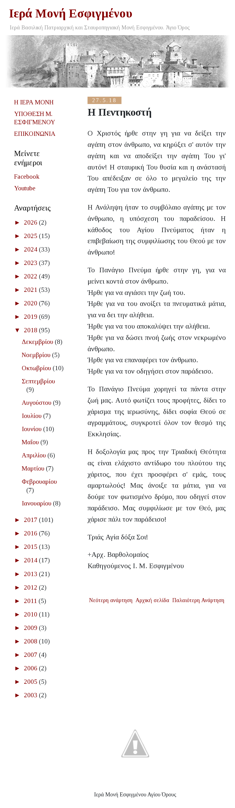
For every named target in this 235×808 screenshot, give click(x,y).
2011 (31, 601)
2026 (31, 222)
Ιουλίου (32, 415)
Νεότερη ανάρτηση (110, 600)
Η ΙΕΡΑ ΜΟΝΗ (34, 102)
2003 (31, 695)
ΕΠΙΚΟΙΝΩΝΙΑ (34, 133)
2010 (31, 614)
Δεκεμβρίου (38, 341)
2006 (31, 668)
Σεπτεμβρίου (38, 381)
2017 (31, 519)
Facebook (26, 176)
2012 (31, 587)
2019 (31, 316)
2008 (31, 641)
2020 (31, 303)
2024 (31, 249)
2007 (31, 654)
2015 (31, 546)
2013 (31, 574)
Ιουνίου (32, 429)
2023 (31, 262)
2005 (31, 681)
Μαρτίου (34, 468)
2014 (31, 560)
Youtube (24, 188)
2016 (31, 533)
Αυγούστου (37, 402)
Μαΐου (31, 442)
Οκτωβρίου (37, 368)
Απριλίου (34, 455)
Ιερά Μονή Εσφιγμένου (70, 13)
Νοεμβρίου (37, 355)
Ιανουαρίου (37, 503)
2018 (31, 330)
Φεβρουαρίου (39, 481)
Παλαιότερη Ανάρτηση (198, 600)
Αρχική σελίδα (152, 600)
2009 (31, 627)
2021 (31, 289)
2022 (31, 276)
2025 (31, 236)
